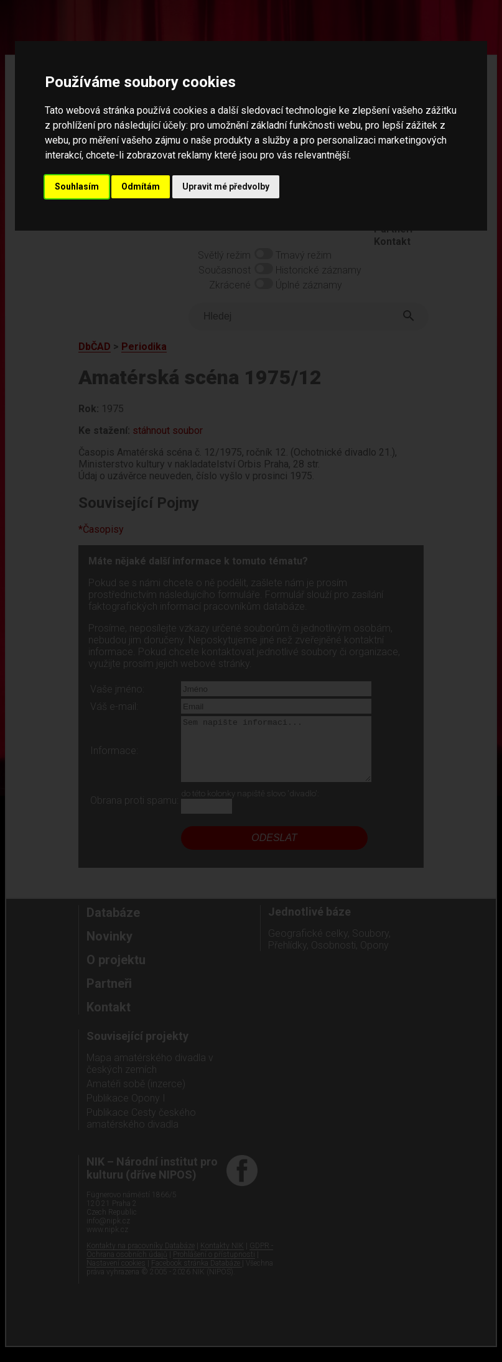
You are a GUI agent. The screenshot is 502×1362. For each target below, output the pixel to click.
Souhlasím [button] (77, 186)
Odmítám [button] (140, 186)
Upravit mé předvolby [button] (225, 186)
